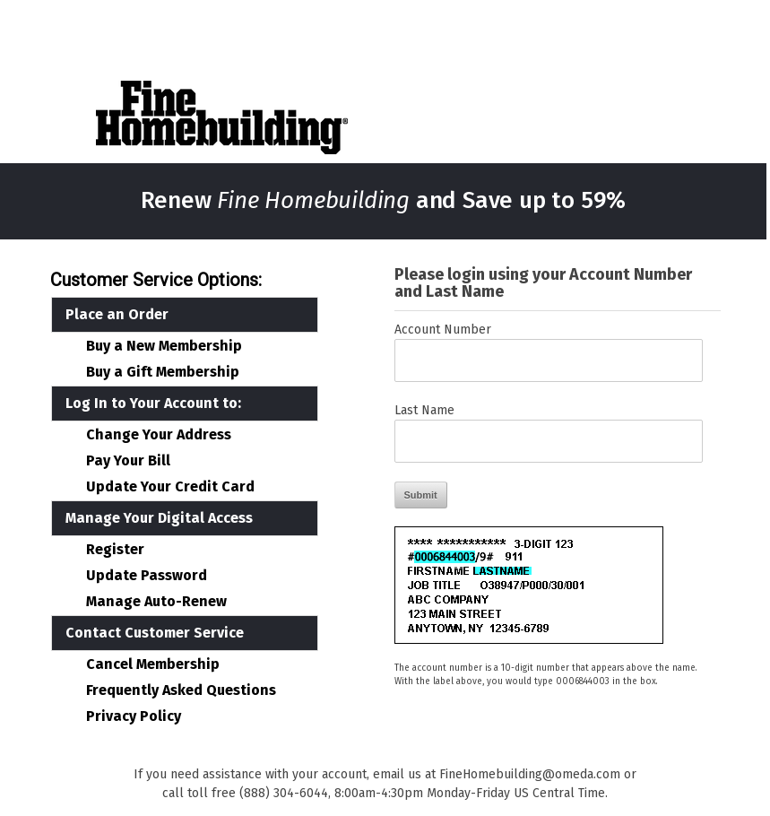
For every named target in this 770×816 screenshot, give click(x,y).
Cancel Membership (153, 664)
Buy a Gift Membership (162, 372)
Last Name (424, 410)
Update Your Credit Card (170, 487)
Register (115, 550)
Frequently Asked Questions (181, 690)
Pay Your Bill (128, 461)
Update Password (146, 576)
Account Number (442, 329)
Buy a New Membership (164, 346)
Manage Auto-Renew (156, 602)
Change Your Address (158, 435)
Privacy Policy (133, 716)
